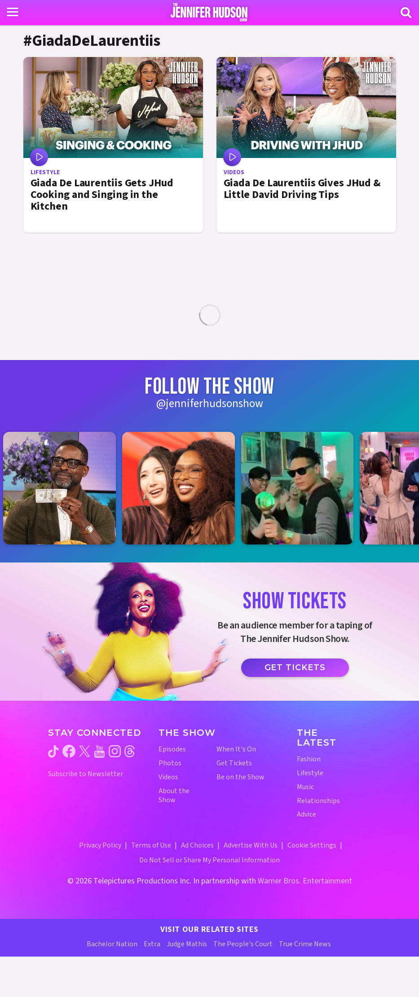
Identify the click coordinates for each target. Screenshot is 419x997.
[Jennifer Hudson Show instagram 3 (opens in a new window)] (302, 488)
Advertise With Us (251, 845)
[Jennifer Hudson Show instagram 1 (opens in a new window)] (64, 488)
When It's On (236, 749)
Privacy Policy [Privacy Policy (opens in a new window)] (100, 845)
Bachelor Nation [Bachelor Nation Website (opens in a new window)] (112, 944)
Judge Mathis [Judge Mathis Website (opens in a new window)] (187, 944)
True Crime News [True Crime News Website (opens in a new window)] (305, 944)
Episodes (172, 749)
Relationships (318, 801)
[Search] (406, 13)
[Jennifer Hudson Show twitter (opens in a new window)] (84, 751)
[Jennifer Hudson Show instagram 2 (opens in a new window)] (183, 488)
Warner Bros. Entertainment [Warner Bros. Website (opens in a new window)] (305, 881)
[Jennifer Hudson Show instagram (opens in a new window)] (115, 751)
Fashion (309, 759)
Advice (306, 814)
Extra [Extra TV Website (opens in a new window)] (152, 944)
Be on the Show (240, 777)
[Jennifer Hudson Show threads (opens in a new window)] (129, 751)
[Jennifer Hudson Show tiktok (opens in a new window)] (53, 751)
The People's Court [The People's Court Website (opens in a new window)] (243, 944)
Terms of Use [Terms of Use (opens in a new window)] (151, 845)
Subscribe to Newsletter (85, 774)
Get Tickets (295, 667)
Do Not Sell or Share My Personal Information (209, 860)
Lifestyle (310, 773)
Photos (170, 763)
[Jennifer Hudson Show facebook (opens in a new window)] (68, 751)
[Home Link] (209, 12)
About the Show (174, 795)
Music (305, 787)
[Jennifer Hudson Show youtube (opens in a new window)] (99, 751)
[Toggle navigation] (13, 12)
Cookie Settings (311, 845)
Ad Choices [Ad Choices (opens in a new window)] (197, 845)
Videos (168, 777)
